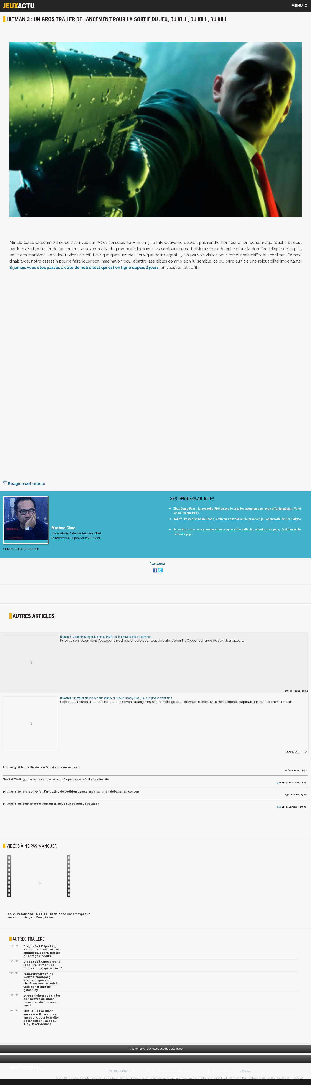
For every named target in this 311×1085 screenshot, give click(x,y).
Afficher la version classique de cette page (156, 1051)
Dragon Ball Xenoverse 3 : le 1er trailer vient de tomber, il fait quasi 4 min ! (42, 968)
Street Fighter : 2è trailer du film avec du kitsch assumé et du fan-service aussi (41, 1003)
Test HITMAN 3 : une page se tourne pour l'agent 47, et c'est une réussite (56, 782)
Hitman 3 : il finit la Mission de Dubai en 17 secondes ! (41, 770)
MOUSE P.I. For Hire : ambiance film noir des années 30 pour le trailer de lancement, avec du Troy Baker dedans (41, 1020)
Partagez (157, 567)
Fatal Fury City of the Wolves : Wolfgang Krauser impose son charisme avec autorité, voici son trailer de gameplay (40, 985)
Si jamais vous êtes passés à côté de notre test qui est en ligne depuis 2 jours (84, 267)
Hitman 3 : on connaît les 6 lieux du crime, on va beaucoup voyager (51, 806)
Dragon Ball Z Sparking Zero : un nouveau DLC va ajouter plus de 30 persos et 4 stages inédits (41, 954)
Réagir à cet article (24, 486)
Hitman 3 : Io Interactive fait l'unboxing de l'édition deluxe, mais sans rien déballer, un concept (71, 794)
